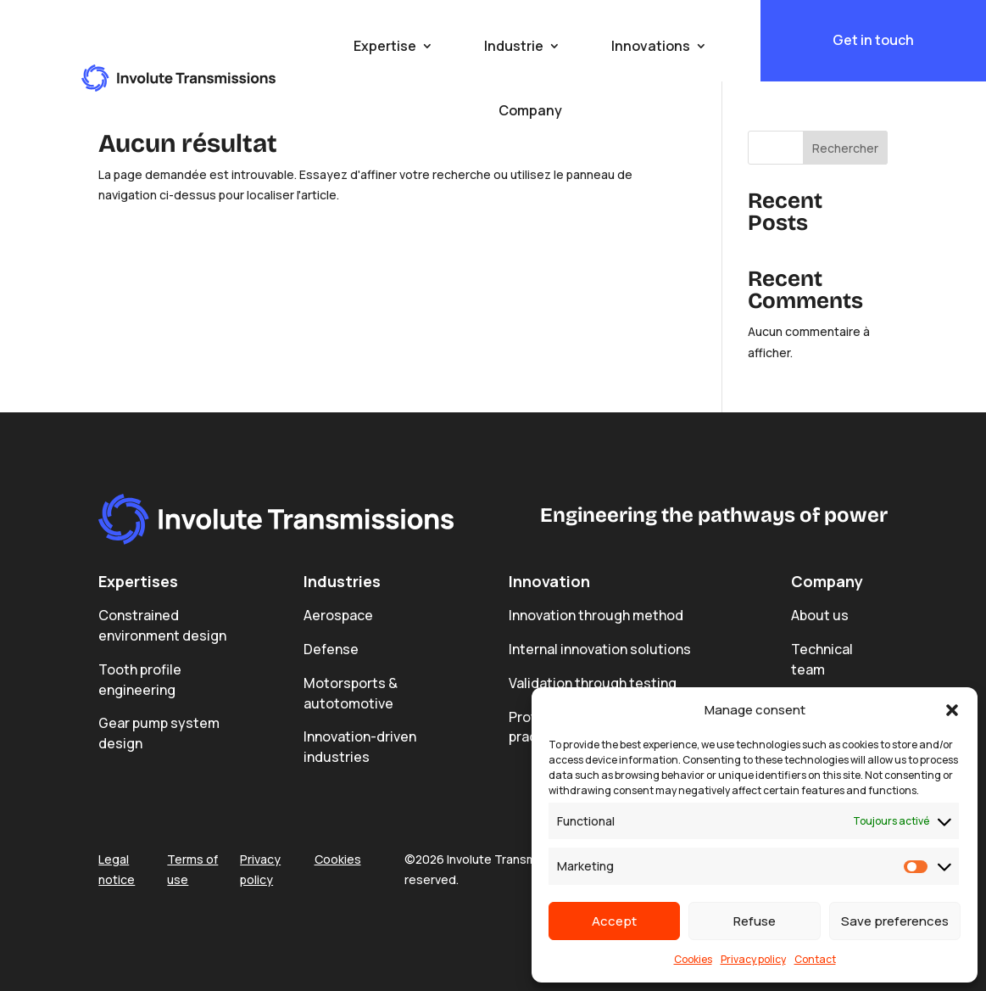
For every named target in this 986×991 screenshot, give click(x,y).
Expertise (385, 45)
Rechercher (845, 148)
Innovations (650, 45)
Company (530, 110)
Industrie (513, 45)
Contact (815, 959)
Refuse (754, 921)
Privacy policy (753, 959)
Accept (614, 921)
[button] (952, 710)
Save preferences (895, 921)
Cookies (693, 959)
